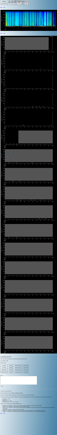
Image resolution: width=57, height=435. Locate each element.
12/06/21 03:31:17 (4, 3)
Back (1, 7)
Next (4, 7)
